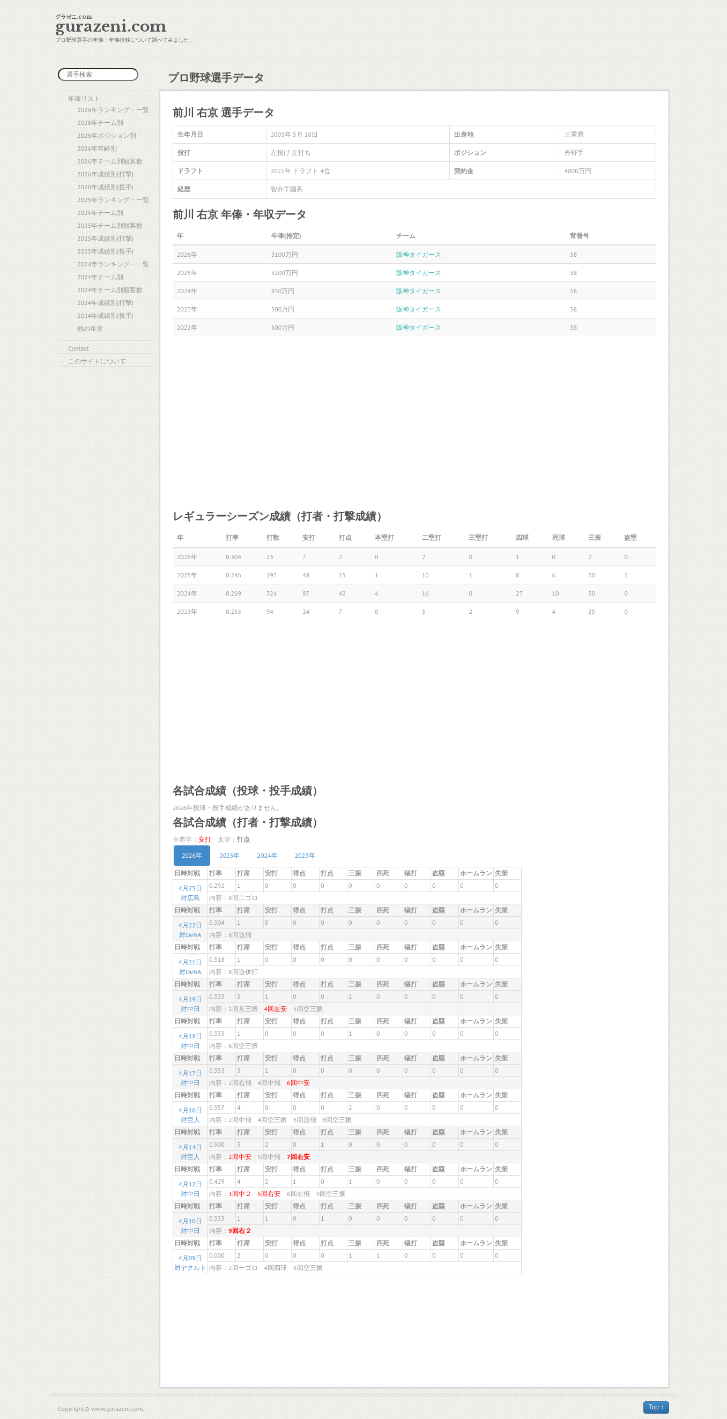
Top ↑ (656, 1406)
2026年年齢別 (97, 148)
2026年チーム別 (100, 122)
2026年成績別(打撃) (105, 174)
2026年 (192, 855)
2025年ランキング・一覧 (113, 200)
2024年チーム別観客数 (110, 290)
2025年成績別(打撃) (105, 238)
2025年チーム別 (100, 213)
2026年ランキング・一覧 (113, 110)
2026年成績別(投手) (105, 187)
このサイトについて (97, 361)
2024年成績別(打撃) (105, 303)
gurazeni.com (111, 26)
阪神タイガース (418, 254)
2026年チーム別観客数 (110, 161)
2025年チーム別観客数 (110, 225)
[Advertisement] (414, 422)
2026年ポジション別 (106, 135)
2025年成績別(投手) (105, 251)
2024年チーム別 (100, 277)
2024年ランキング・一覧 (113, 264)
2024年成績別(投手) (105, 315)
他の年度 (90, 328)
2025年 (229, 855)
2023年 (305, 855)
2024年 (267, 855)
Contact (78, 348)
